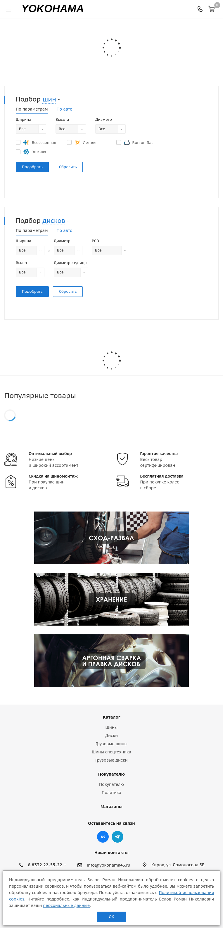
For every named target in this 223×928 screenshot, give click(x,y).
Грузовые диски (111, 760)
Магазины (111, 806)
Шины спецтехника (111, 752)
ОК (111, 916)
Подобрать (32, 166)
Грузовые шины (111, 743)
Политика (111, 792)
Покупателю (111, 774)
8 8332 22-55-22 (45, 864)
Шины (112, 727)
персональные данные (66, 905)
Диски (111, 735)
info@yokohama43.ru (108, 865)
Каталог (111, 717)
